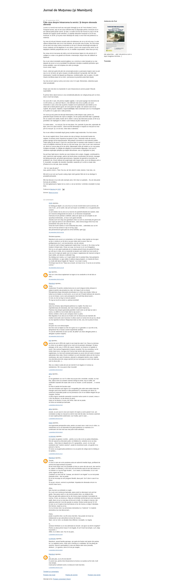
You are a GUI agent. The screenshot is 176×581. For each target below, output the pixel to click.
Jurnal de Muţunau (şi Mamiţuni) (67, 10)
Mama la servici (53, 192)
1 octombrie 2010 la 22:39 (55, 534)
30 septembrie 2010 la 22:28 (56, 267)
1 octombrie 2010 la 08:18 (55, 432)
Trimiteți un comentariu (51, 571)
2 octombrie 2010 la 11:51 (55, 567)
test (50, 272)
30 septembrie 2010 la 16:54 (56, 232)
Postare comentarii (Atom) (62, 579)
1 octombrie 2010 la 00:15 (55, 369)
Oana (51, 423)
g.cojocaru (52, 436)
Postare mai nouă (49, 575)
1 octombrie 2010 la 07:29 (55, 418)
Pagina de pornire (71, 575)
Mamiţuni (52, 283)
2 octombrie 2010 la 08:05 (55, 550)
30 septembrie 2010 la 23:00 (56, 279)
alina (50, 374)
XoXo (51, 203)
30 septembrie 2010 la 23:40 (56, 336)
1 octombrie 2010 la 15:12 (55, 453)
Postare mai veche (94, 575)
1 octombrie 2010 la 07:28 (55, 405)
